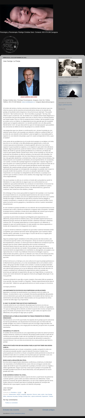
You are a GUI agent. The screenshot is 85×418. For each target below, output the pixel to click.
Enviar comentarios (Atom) (18, 413)
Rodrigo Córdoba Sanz (24, 396)
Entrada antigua (48, 410)
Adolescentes (12, 394)
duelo (39, 394)
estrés (42, 394)
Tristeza (51, 396)
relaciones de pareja (12, 396)
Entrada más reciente (11, 410)
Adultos (19, 394)
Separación (45, 396)
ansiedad (23, 394)
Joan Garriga (48, 394)
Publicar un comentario (11, 402)
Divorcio (35, 394)
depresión (29, 394)
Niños (4, 396)
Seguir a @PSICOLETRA (65, 104)
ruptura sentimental (36, 396)
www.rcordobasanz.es (28, 102)
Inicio (31, 410)
